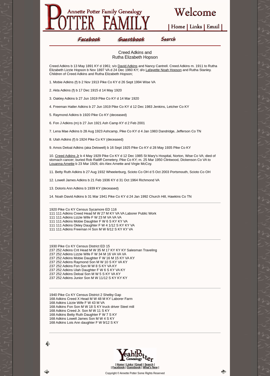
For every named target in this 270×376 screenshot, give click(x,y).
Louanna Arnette (61, 164)
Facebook (118, 367)
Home (120, 364)
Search (148, 364)
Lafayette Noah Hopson (164, 70)
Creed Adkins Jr (67, 156)
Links (129, 364)
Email (138, 364)
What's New (150, 367)
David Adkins (127, 66)
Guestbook (134, 367)
